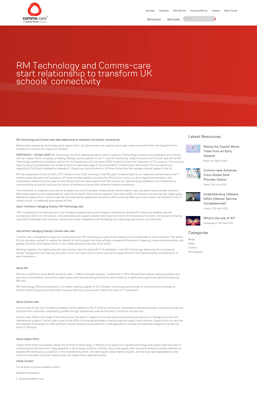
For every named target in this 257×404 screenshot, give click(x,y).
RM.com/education (47, 287)
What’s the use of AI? (219, 218)
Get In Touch (230, 11)
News (191, 243)
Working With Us (198, 11)
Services (150, 11)
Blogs (191, 239)
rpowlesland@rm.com (31, 379)
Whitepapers (195, 252)
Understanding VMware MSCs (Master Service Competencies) (221, 199)
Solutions (164, 11)
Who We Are (179, 11)
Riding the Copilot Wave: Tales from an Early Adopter (222, 151)
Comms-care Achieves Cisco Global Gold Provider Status (220, 175)
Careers (216, 11)
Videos (192, 247)
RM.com (21, 281)
